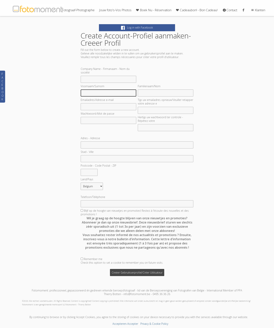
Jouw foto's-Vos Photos (115, 10)
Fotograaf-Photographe (78, 10)
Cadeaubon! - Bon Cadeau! (196, 10)
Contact (229, 10)
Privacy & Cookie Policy (154, 324)
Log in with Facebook (137, 27)
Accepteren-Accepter (125, 324)
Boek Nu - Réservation (153, 10)
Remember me (93, 259)
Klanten (257, 10)
